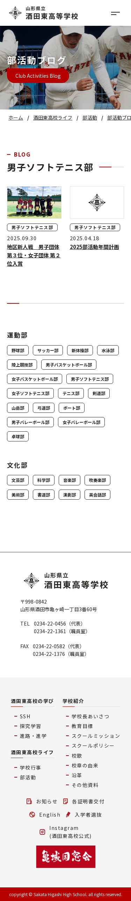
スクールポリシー (93, 745)
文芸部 (18, 480)
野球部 (18, 350)
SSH (25, 716)
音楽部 (69, 480)
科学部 (43, 480)
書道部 (43, 495)
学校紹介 (73, 700)
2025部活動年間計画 (94, 246)
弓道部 (43, 408)
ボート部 (71, 408)
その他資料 (85, 784)
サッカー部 (47, 350)
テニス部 (71, 393)
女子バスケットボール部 (35, 379)
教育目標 (82, 725)
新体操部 (80, 350)
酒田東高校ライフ (32, 752)
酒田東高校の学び (32, 700)
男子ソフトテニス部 (90, 379)
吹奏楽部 (97, 480)
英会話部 (97, 495)
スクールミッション (96, 735)
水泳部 (108, 350)
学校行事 (31, 767)
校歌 (77, 755)
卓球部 (18, 436)
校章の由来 (85, 765)
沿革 (77, 775)
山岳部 (18, 408)
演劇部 (69, 495)
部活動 (28, 777)
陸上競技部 (22, 365)
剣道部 (99, 393)
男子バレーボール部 (30, 422)
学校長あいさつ (91, 716)
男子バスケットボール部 (69, 365)
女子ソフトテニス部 (30, 393)
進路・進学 (33, 735)
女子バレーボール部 (81, 422)
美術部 (18, 495)
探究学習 (31, 725)
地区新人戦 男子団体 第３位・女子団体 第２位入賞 (33, 255)
